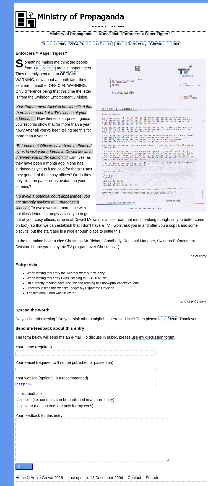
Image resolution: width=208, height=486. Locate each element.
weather (73, 273)
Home (120, 44)
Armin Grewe (42, 477)
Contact (134, 477)
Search (152, 477)
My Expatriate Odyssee (97, 288)
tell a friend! (168, 319)
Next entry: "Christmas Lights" (154, 44)
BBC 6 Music (96, 278)
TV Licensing (44, 68)
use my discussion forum (153, 337)
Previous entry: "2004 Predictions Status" (76, 44)
